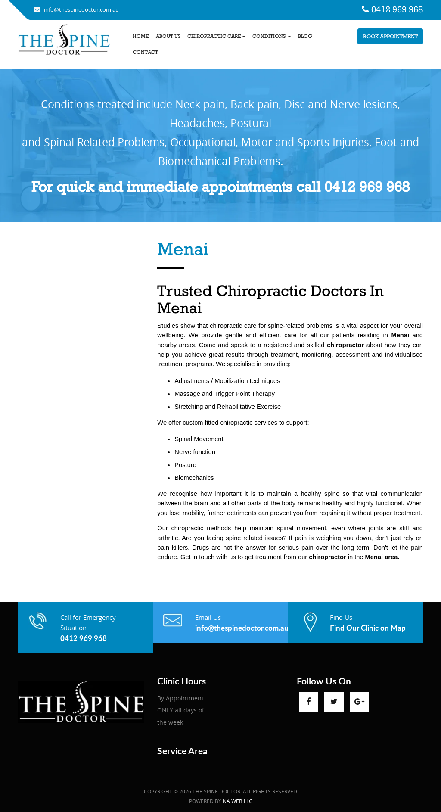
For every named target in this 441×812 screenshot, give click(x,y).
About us (168, 36)
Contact (145, 52)
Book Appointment (390, 36)
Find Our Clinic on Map (368, 627)
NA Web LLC (237, 800)
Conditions (271, 36)
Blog (305, 36)
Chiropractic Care (216, 36)
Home (141, 36)
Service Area (182, 750)
